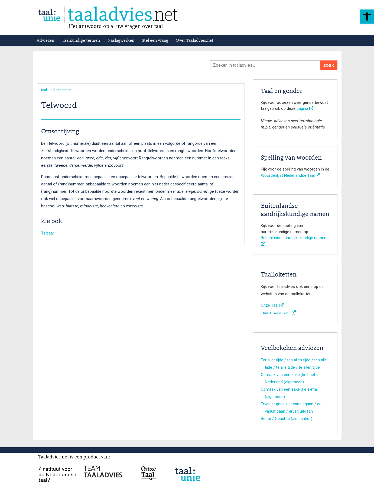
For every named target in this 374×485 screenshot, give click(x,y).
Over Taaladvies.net (194, 40)
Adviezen (45, 40)
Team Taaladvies (278, 312)
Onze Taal (272, 305)
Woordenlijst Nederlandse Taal (290, 175)
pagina (305, 108)
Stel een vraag (155, 40)
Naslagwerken (121, 40)
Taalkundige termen (81, 40)
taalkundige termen (56, 90)
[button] (367, 16)
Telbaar (47, 233)
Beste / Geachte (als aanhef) (286, 418)
